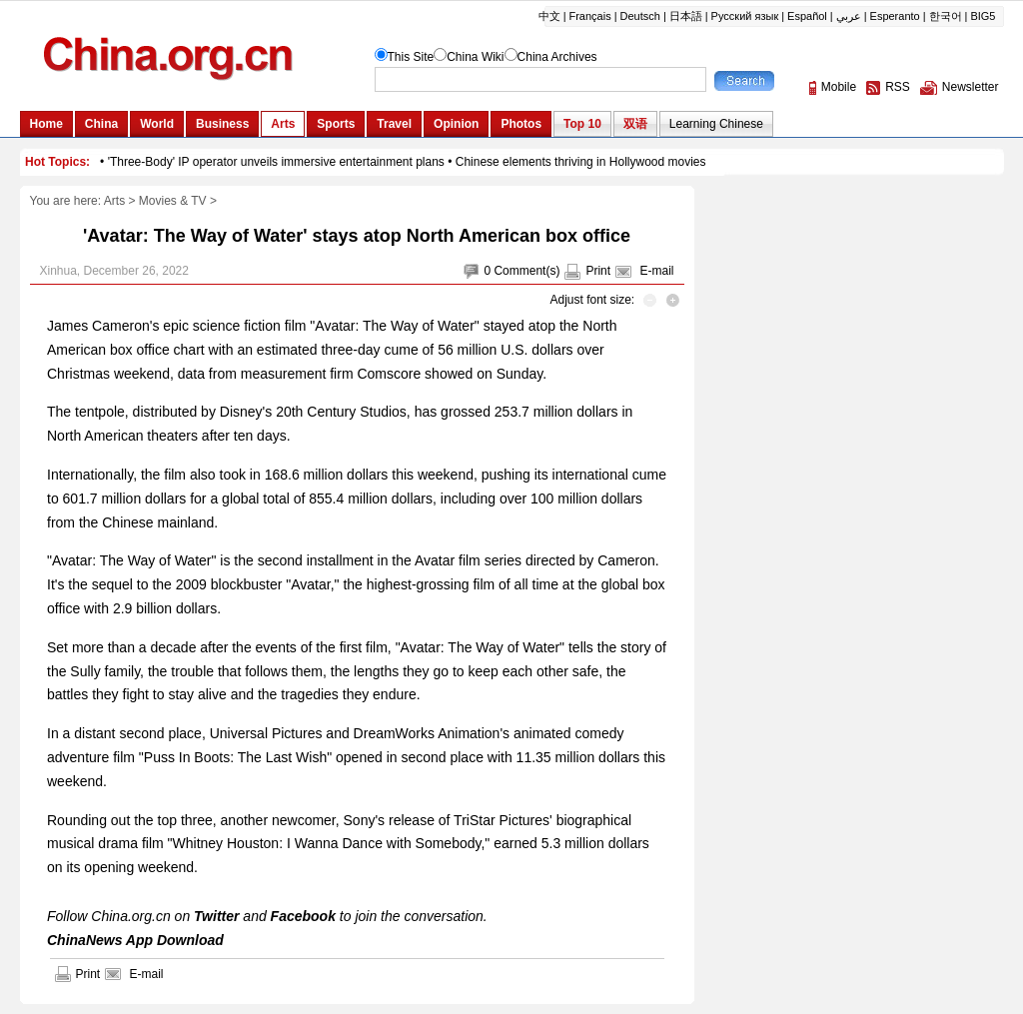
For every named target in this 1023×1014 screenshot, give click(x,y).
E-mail (656, 271)
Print (597, 271)
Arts (114, 201)
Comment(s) (526, 271)
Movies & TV (173, 201)
